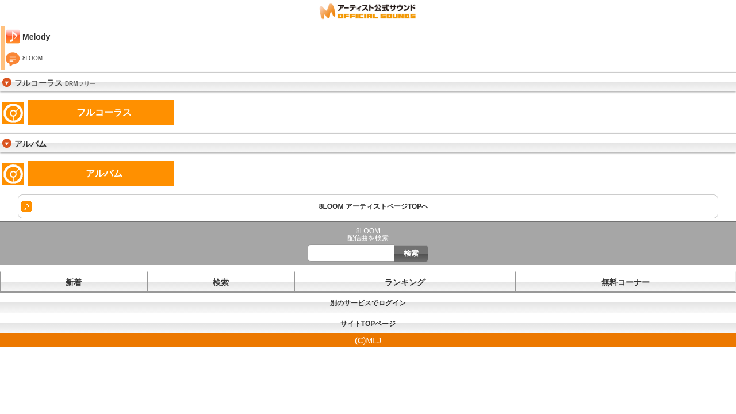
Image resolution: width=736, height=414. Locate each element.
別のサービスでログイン (368, 303)
